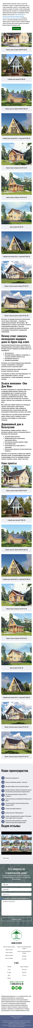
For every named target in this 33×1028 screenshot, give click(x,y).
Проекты (24, 972)
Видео (9, 978)
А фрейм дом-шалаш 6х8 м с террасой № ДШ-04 (16, 138)
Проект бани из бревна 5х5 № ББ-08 (16, 168)
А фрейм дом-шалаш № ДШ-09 (16, 79)
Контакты (24, 969)
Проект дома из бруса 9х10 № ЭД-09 (16, 50)
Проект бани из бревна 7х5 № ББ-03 (16, 197)
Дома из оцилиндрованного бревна (24, 947)
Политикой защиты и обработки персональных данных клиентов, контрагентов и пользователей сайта (14, 16)
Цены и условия (24, 966)
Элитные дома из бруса (9, 947)
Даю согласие (16, 28)
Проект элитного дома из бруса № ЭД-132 (16, 315)
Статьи (24, 975)
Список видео (5, 858)
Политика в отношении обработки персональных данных (16, 1020)
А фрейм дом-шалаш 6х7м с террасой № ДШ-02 (16, 256)
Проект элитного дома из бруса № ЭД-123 (16, 286)
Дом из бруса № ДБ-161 (16, 227)
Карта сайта (16, 1018)
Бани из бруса (9, 952)
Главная (9, 966)
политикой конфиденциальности (20, 898)
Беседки (24, 956)
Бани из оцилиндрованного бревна (24, 952)
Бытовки (24, 959)
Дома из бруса (9, 949)
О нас (9, 969)
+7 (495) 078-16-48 (16, 984)
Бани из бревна (9, 958)
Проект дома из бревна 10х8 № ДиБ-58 (16, 109)
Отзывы (9, 972)
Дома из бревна (9, 955)
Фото (9, 975)
